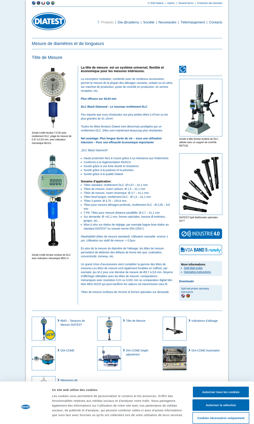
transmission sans (153, 284)
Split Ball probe (193, 268)
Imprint (169, 3)
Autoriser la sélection (221, 385)
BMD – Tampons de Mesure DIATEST (73, 322)
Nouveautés (165, 22)
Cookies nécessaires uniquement (220, 398)
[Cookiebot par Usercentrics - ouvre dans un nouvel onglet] (25, 416)
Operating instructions (197, 272)
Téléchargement (190, 22)
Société (146, 22)
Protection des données (207, 3)
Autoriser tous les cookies (221, 372)
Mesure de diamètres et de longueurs (68, 43)
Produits (107, 22)
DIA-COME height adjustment (137, 352)
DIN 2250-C (137, 228)
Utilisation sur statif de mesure (105, 240)
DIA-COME (67, 350)
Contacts (213, 22)
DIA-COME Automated (205, 350)
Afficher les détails (218, 416)
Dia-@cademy (126, 22)
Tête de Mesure (135, 320)
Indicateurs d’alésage (204, 320)
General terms (184, 3)
